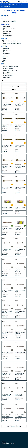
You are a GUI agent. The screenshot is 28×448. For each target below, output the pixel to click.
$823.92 (17, 172)
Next (20, 426)
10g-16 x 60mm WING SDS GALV (20, 312)
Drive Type (4, 46)
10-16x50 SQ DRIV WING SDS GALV (6, 415)
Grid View (13, 89)
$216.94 (4, 151)
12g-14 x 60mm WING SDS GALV (7, 353)
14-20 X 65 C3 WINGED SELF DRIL (20, 353)
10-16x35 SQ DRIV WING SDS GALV (6, 374)
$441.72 (17, 234)
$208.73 (17, 110)
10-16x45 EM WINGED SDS (7, 229)
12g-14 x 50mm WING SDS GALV (20, 333)
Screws (6, 4)
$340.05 (4, 192)
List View (15, 89)
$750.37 (4, 255)
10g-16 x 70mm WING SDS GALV (7, 333)
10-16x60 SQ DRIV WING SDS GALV (19, 415)
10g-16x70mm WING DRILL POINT (7, 188)
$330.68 (17, 296)
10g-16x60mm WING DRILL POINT (20, 167)
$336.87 (17, 379)
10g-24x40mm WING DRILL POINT (20, 125)
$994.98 (17, 358)
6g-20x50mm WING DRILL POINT (6, 105)
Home (2, 4)
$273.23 (4, 172)
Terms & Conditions (5, 443)
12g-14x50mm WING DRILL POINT (20, 188)
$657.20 (4, 358)
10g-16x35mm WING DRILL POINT (7, 125)
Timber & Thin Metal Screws (15, 4)
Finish (2, 63)
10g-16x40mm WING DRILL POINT (7, 146)
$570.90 (17, 130)
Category (3, 18)
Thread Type (4, 56)
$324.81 (4, 296)
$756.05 (17, 192)
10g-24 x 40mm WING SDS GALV (7, 291)
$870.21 (4, 234)
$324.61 (4, 379)
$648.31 (17, 317)
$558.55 (4, 130)
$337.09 (4, 213)
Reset (14, 80)
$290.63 (17, 213)
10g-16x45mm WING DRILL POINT (20, 146)
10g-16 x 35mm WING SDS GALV (20, 270)
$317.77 (17, 275)
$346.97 (4, 400)
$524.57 (4, 110)
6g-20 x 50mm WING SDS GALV (7, 250)
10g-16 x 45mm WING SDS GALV (20, 291)
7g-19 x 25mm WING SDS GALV (20, 250)
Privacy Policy (12, 443)
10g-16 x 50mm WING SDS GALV (7, 312)
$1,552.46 (17, 337)
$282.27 (17, 255)
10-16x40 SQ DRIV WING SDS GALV (19, 374)
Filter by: (5, 16)
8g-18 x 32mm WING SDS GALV (7, 270)
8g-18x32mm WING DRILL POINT (19, 105)
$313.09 (4, 275)
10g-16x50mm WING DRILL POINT (7, 167)
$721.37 (4, 337)
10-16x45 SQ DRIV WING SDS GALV (6, 395)
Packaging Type (5, 24)
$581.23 (4, 317)
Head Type (4, 38)
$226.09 (17, 151)
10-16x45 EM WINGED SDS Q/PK (20, 229)
